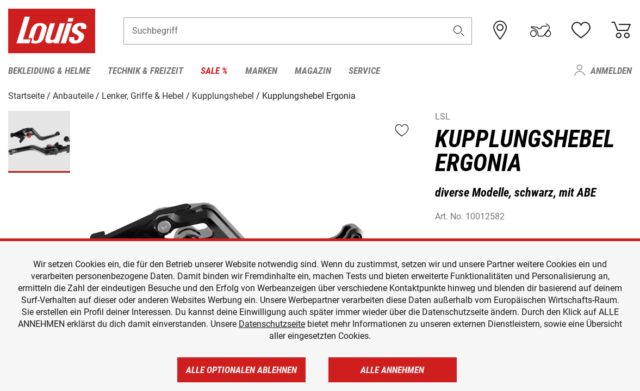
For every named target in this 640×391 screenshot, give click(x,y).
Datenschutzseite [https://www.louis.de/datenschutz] (272, 324)
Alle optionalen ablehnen (241, 369)
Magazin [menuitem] (313, 70)
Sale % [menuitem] (214, 70)
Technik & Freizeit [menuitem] (145, 70)
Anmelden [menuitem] (611, 70)
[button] (458, 30)
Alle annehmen (392, 369)
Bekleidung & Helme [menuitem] (49, 70)
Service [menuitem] (364, 70)
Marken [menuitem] (261, 70)
